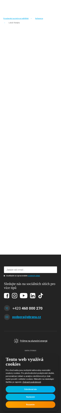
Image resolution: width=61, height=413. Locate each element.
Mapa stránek (30, 351)
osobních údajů (34, 276)
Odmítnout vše (30, 389)
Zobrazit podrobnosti (31, 382)
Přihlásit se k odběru (53, 269)
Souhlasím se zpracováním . (23, 276)
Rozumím (30, 405)
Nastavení (30, 397)
